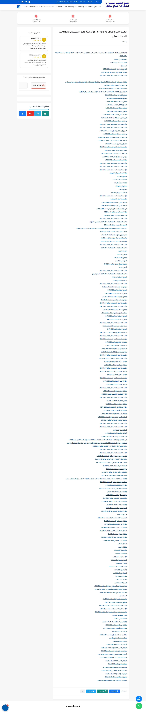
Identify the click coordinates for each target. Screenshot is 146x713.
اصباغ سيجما (72, 6)
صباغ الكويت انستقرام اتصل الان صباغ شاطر (117, 5)
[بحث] (18, 6)
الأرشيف (90, 1)
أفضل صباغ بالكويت (94, 6)
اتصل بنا (82, 1)
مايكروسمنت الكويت (31, 6)
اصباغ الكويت (82, 6)
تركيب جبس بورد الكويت (46, 6)
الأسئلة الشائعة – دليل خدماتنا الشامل (67, 1)
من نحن (97, 1)
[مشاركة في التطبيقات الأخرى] (82, 691)
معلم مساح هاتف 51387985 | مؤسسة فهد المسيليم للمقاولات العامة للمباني (100, 53)
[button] (114, 691)
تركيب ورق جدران (61, 6)
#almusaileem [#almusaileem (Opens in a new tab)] (73, 706)
